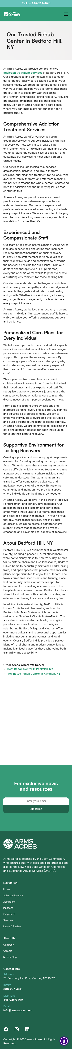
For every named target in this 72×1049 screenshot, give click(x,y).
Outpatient (9, 914)
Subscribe (36, 809)
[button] (65, 14)
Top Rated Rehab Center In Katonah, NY (33, 673)
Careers (7, 950)
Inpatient (8, 907)
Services (8, 920)
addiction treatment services (22, 72)
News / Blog (10, 957)
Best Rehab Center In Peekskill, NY (30, 669)
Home (6, 889)
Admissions (9, 901)
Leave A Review (12, 926)
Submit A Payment (13, 895)
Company (8, 944)
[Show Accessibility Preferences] (64, 1041)
